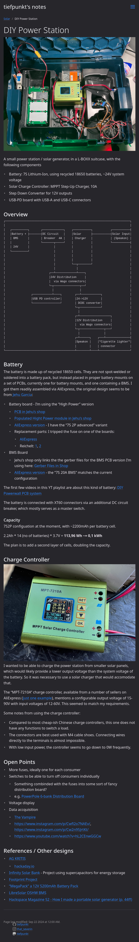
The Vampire (25, 817)
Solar (7, 19)
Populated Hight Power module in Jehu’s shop (52, 418)
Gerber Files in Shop (51, 465)
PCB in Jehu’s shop (29, 411)
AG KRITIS (17, 858)
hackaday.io (24, 866)
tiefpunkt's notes (25, 6)
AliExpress (28, 439)
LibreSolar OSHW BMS (27, 892)
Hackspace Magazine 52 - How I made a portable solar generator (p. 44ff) (70, 899)
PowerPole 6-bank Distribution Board (53, 796)
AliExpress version (29, 425)
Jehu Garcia (22, 394)
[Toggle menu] (132, 6)
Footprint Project (23, 879)
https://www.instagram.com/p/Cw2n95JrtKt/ (51, 829)
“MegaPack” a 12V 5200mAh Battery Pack (43, 886)
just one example (37, 698)
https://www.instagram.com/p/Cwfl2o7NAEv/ (52, 823)
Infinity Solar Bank (24, 872)
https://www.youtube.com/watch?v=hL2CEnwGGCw (57, 836)
